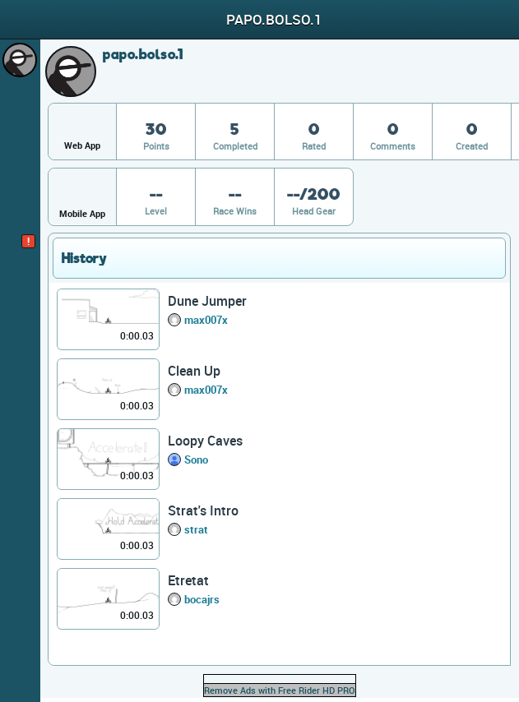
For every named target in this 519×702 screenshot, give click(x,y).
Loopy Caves (205, 441)
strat (196, 529)
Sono (196, 459)
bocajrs (202, 599)
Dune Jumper (207, 301)
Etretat (188, 580)
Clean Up (194, 371)
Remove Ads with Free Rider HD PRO (279, 690)
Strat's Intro (203, 510)
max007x (206, 319)
